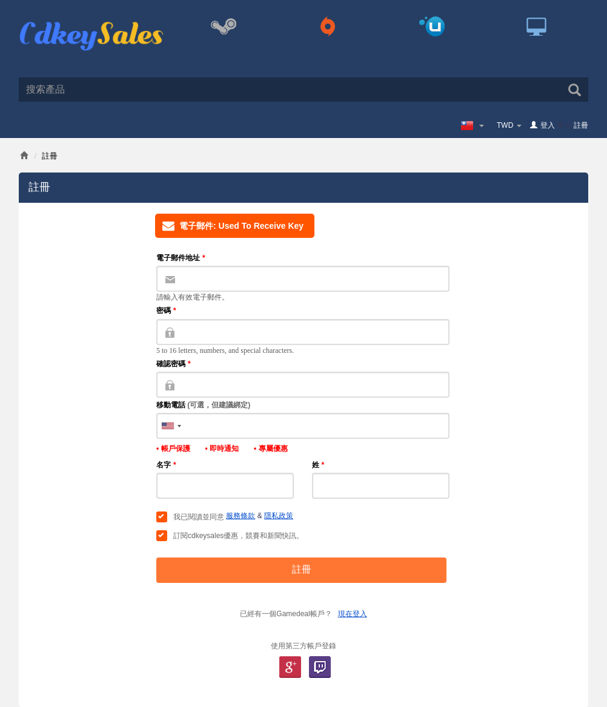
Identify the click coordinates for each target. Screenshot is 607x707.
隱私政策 (278, 515)
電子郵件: (229, 226)
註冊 (581, 125)
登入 (547, 125)
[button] (171, 425)
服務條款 (240, 515)
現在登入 (352, 614)
